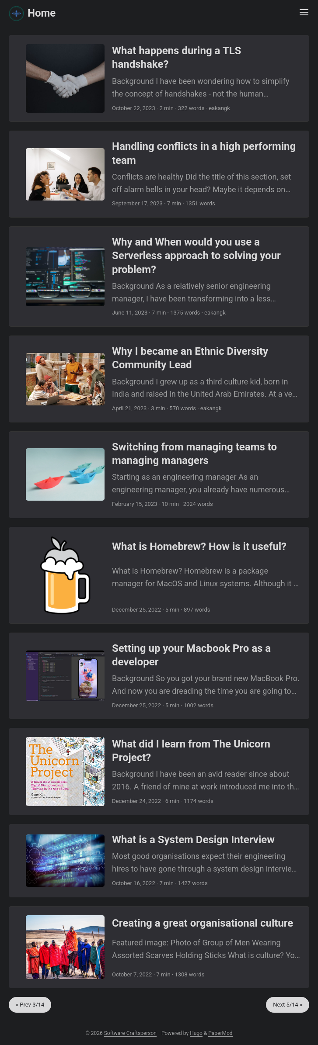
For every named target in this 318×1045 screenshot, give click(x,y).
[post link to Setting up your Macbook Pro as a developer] (159, 676)
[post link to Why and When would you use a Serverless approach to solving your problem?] (159, 276)
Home (32, 12)
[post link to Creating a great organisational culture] (159, 947)
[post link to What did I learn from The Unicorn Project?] (159, 771)
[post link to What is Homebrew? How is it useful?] (159, 575)
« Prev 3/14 (30, 1004)
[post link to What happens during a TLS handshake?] (159, 78)
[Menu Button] (304, 13)
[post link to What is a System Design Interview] (159, 860)
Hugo (196, 1033)
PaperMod (220, 1033)
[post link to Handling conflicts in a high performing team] (159, 174)
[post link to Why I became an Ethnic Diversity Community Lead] (159, 379)
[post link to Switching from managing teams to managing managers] (159, 475)
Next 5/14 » (287, 1004)
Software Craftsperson (130, 1033)
